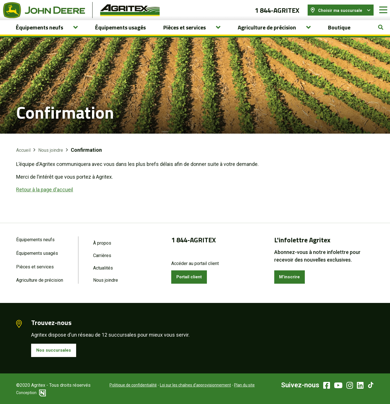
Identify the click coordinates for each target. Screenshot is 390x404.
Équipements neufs (35, 236)
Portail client (192, 274)
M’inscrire (291, 274)
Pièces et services (35, 264)
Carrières (102, 252)
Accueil (23, 156)
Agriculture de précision (39, 278)
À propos (102, 239)
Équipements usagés (120, 33)
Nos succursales (56, 349)
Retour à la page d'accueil (44, 196)
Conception (31, 392)
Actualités (103, 265)
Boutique (339, 33)
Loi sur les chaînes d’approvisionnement (187, 385)
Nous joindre (50, 156)
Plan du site (236, 385)
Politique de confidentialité (125, 385)
